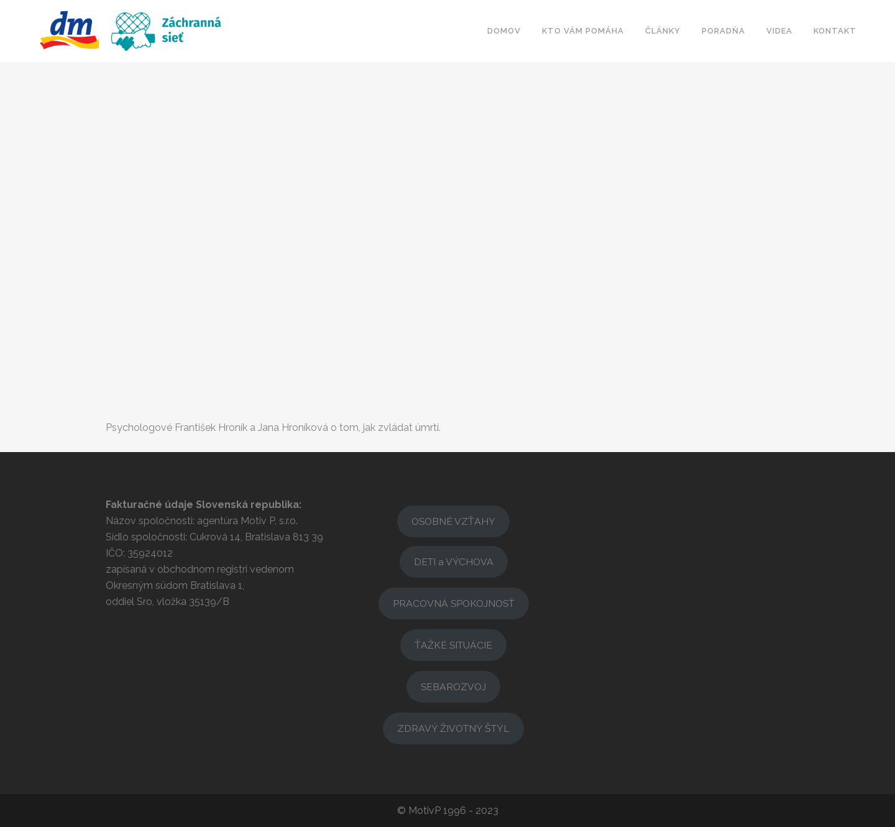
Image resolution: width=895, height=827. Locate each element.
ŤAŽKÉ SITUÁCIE (453, 645)
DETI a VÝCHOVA (453, 562)
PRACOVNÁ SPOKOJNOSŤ (454, 603)
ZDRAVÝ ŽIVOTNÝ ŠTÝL (453, 728)
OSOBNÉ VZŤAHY (453, 521)
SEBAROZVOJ (453, 687)
